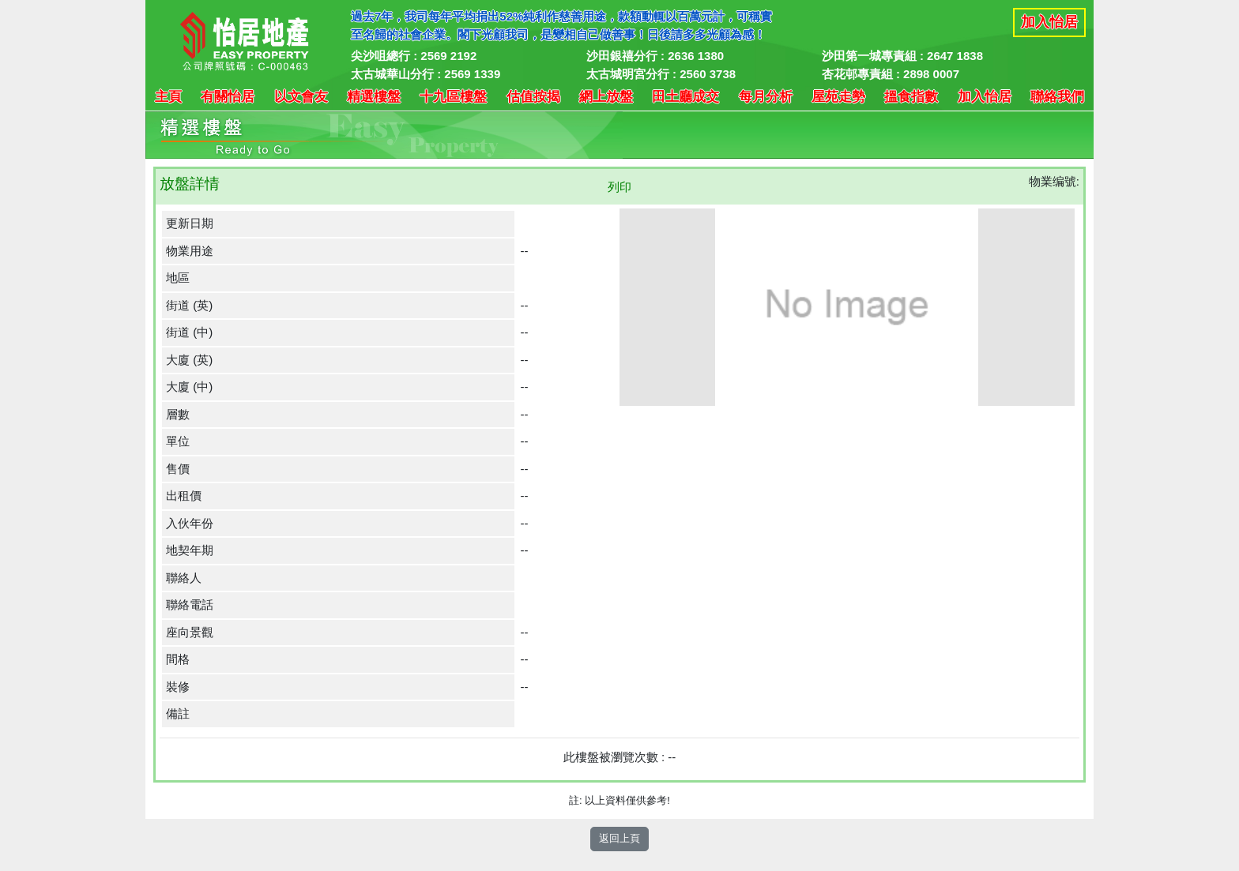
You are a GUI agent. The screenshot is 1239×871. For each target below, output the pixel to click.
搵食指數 (911, 96)
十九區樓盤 (453, 96)
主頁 (168, 96)
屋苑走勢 (838, 96)
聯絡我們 (1057, 96)
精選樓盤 (374, 96)
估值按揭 (533, 96)
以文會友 (301, 96)
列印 (619, 186)
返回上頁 (619, 838)
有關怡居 (227, 96)
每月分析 (766, 96)
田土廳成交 (685, 96)
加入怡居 (1049, 22)
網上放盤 (606, 96)
